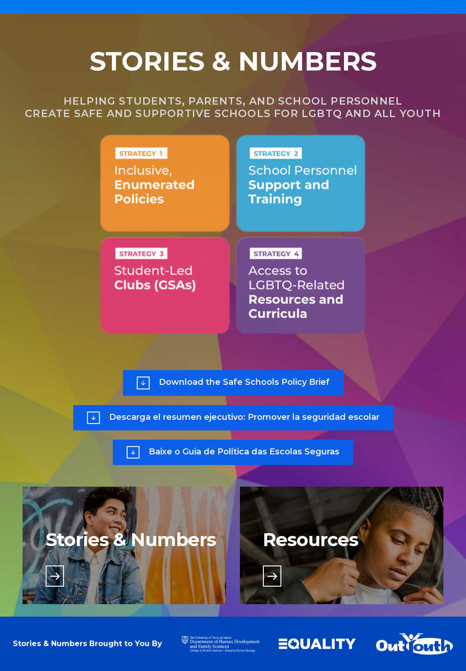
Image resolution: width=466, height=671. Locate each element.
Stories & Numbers (131, 540)
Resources (310, 540)
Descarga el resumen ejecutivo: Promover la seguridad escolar (233, 418)
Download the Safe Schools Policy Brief (233, 383)
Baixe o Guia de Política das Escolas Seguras (233, 452)
